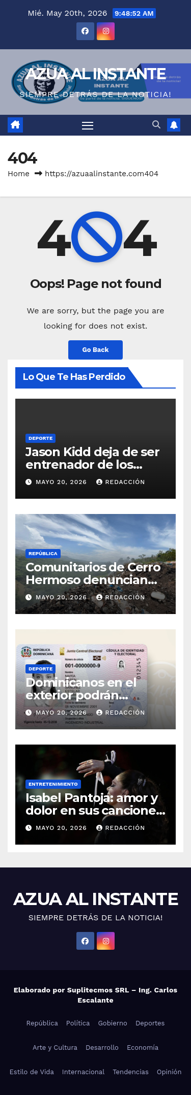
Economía (142, 1047)
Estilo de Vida (32, 1072)
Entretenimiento (53, 784)
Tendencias (131, 1072)
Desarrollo (102, 1047)
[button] (156, 125)
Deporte (40, 438)
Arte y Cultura (55, 1047)
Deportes (150, 1023)
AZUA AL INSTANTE (95, 74)
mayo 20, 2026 (63, 482)
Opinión (169, 1072)
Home (19, 173)
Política (78, 1023)
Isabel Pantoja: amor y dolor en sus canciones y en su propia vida (93, 810)
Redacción (120, 482)
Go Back (96, 349)
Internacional (83, 1072)
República (43, 553)
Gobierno (112, 1023)
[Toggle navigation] (87, 125)
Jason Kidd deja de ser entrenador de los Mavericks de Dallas (92, 464)
